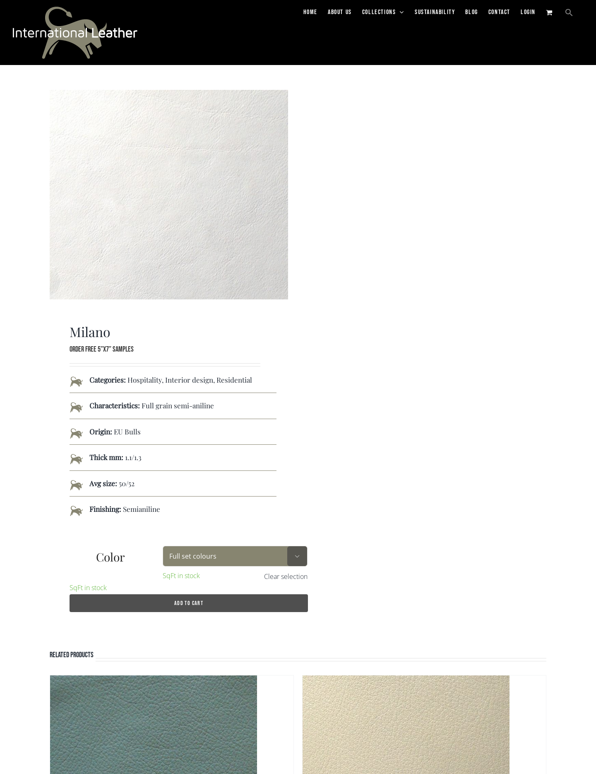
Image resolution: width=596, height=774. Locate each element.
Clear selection (286, 579)
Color (110, 559)
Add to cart (188, 605)
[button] (569, 12)
